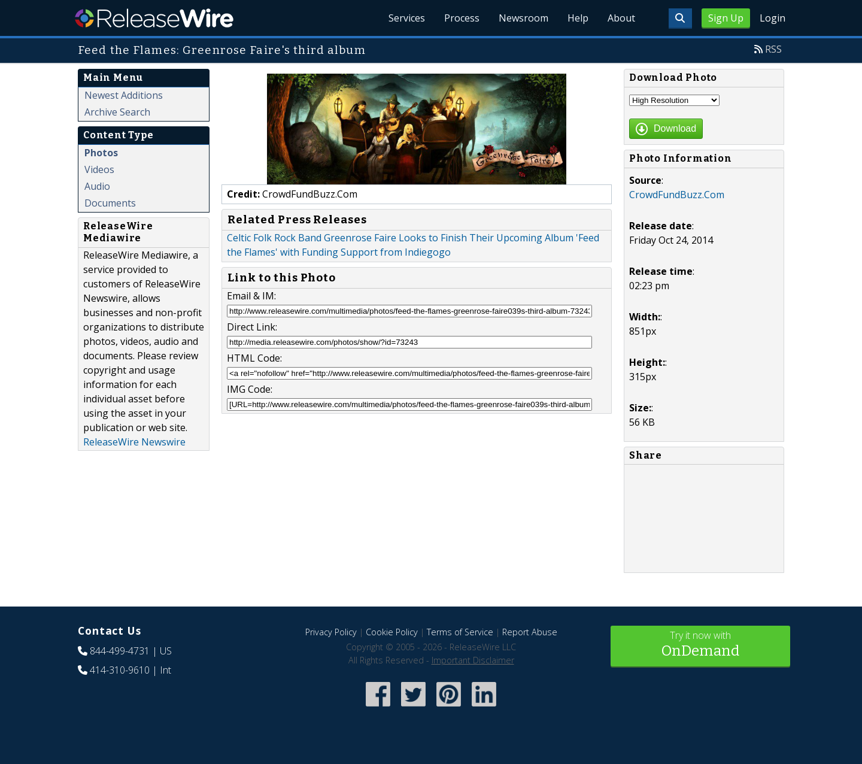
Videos (99, 169)
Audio (97, 186)
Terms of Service (460, 632)
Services (406, 18)
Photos (101, 152)
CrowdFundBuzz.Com (676, 194)
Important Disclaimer (473, 660)
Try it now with (700, 645)
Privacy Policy (331, 632)
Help (577, 18)
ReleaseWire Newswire (134, 441)
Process (461, 18)
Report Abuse (529, 632)
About (621, 18)
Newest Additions (123, 95)
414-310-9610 (120, 670)
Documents (110, 203)
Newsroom (523, 18)
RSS (773, 49)
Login (772, 18)
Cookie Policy (392, 632)
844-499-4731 (120, 650)
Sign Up (725, 18)
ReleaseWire (154, 18)
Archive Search (117, 112)
